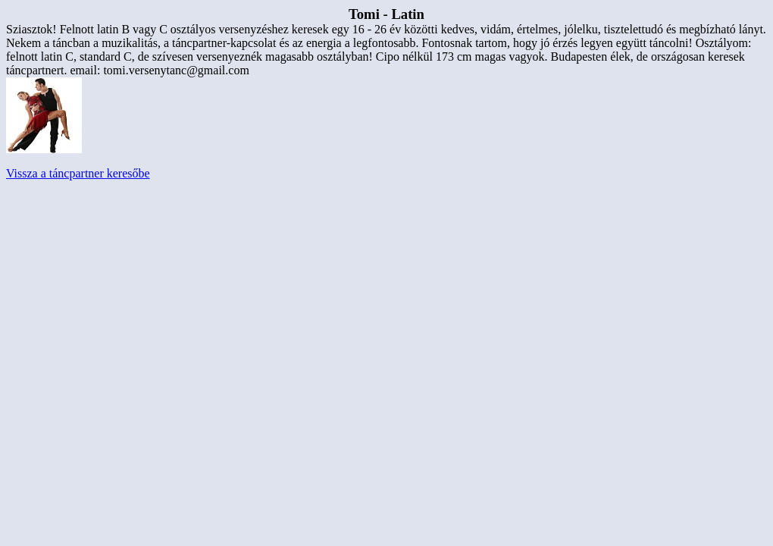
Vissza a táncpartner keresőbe (78, 173)
